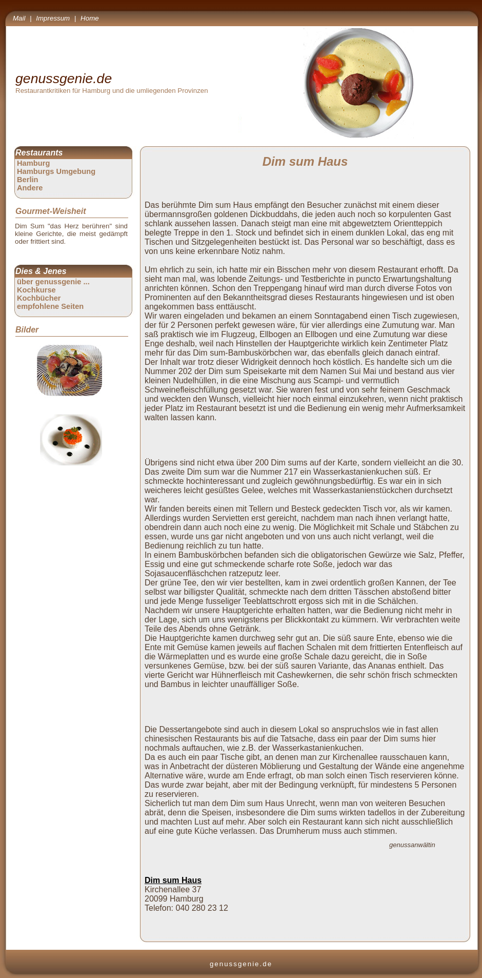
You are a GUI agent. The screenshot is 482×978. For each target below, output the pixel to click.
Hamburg (33, 163)
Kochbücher (39, 298)
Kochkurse (36, 290)
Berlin (27, 179)
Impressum (53, 18)
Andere (30, 188)
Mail (19, 18)
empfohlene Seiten (50, 306)
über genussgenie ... (53, 282)
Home (90, 18)
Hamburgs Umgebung (56, 171)
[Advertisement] (307, 439)
